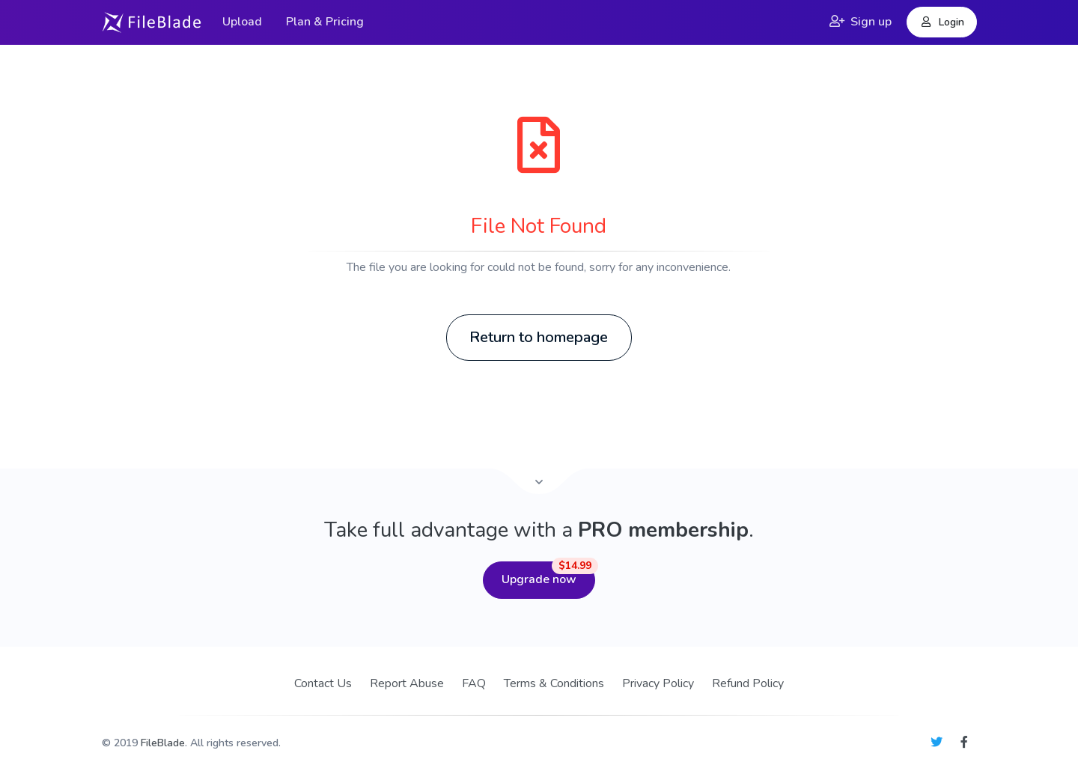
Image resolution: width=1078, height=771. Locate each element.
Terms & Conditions (554, 683)
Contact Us (323, 683)
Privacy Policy (658, 683)
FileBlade (163, 743)
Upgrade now (548, 574)
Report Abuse (407, 683)
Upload (242, 21)
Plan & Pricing (325, 21)
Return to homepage (538, 337)
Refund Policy (748, 683)
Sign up (860, 21)
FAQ (474, 683)
